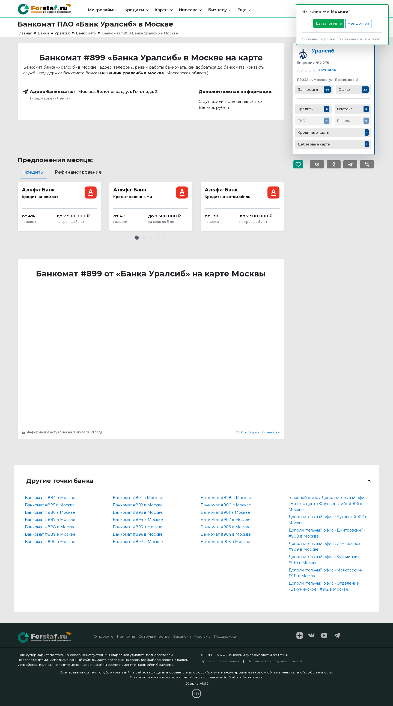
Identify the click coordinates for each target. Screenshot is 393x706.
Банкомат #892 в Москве (138, 505)
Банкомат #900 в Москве (226, 505)
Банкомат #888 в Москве (50, 526)
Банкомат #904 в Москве (226, 534)
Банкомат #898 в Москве (226, 497)
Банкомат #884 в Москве (50, 497)
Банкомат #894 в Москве (138, 519)
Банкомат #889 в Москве (50, 534)
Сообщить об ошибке (258, 432)
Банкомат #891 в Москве (137, 497)
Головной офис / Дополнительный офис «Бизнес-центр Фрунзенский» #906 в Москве (327, 503)
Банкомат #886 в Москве (50, 512)
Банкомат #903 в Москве (226, 526)
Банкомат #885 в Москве (50, 505)
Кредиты (134, 9)
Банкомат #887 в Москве (50, 519)
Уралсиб (323, 51)
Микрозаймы (102, 9)
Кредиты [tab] (33, 172)
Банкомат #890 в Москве (50, 541)
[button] (136, 237)
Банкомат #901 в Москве (225, 512)
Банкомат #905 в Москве (225, 541)
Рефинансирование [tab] (78, 172)
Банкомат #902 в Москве (226, 519)
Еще (242, 9)
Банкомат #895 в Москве (137, 526)
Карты (161, 9)
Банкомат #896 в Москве (138, 534)
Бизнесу (217, 9)
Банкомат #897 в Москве (138, 541)
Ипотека (188, 9)
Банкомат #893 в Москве (138, 512)
